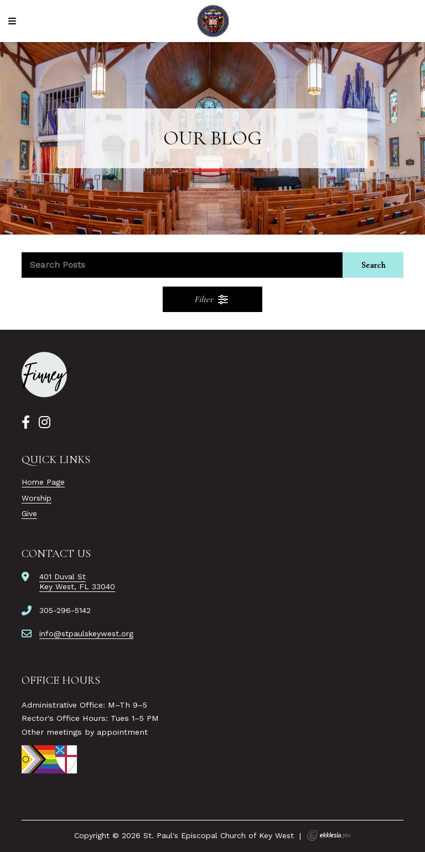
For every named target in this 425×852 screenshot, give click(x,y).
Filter (212, 299)
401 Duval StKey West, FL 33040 (77, 581)
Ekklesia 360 (329, 835)
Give (29, 513)
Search (373, 265)
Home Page (43, 481)
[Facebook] (26, 422)
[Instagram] (44, 422)
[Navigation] (13, 21)
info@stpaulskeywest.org (86, 633)
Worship (36, 497)
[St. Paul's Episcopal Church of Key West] (212, 21)
